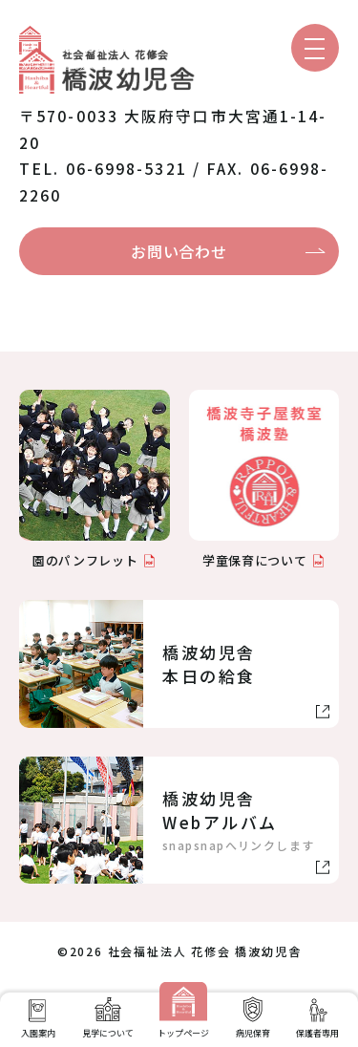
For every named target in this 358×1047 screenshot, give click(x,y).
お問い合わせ (178, 251)
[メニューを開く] (315, 48)
